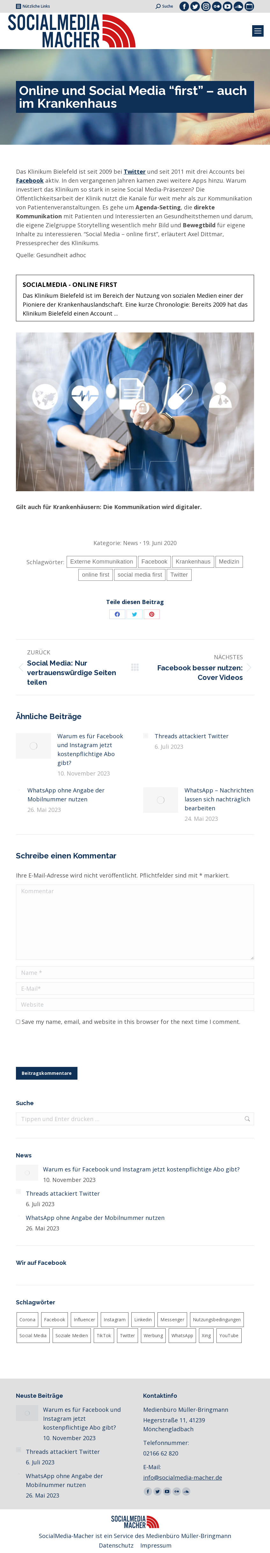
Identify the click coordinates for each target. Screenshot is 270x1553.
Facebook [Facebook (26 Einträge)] (54, 1319)
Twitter (135, 171)
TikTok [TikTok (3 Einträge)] (104, 1335)
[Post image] (33, 746)
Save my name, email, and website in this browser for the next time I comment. (131, 1021)
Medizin (229, 561)
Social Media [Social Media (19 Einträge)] (33, 1335)
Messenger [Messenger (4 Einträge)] (172, 1319)
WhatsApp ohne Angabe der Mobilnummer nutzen (66, 794)
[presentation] (64, 1048)
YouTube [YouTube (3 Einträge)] (228, 1335)
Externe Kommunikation (101, 561)
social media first (140, 575)
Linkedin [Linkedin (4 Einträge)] (143, 1319)
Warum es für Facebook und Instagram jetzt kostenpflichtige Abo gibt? (90, 749)
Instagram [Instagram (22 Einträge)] (115, 1319)
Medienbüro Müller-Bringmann (188, 1536)
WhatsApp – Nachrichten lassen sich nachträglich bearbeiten (219, 799)
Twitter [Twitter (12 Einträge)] (127, 1335)
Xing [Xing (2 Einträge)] (206, 1335)
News (130, 543)
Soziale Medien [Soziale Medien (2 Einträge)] (71, 1335)
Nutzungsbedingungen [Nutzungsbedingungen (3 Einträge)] (217, 1319)
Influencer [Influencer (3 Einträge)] (84, 1319)
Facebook (154, 561)
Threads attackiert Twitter (192, 736)
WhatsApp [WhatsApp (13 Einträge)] (182, 1335)
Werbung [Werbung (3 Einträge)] (153, 1335)
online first (95, 575)
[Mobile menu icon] (258, 31)
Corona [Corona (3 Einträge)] (27, 1319)
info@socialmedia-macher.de (182, 1477)
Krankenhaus (193, 561)
